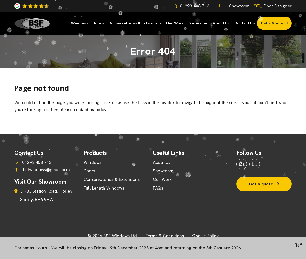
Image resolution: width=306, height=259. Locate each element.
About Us (221, 23)
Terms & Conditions (164, 235)
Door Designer (273, 6)
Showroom (234, 6)
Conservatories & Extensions (134, 23)
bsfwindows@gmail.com (42, 169)
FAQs (158, 188)
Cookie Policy (205, 235)
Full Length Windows (104, 188)
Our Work (175, 23)
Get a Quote (272, 23)
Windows (79, 23)
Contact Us (244, 23)
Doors (98, 23)
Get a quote (261, 184)
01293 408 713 (192, 6)
